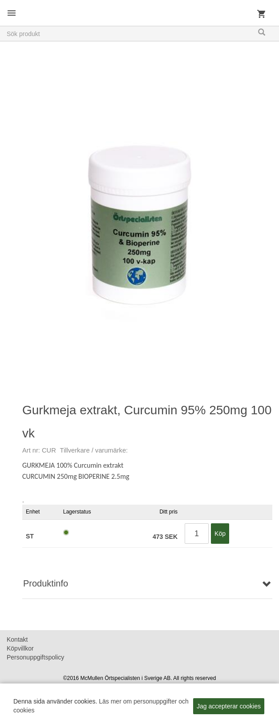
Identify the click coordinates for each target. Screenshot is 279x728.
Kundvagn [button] (261, 15)
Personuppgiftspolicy (35, 657)
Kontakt (17, 639)
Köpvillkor (20, 648)
